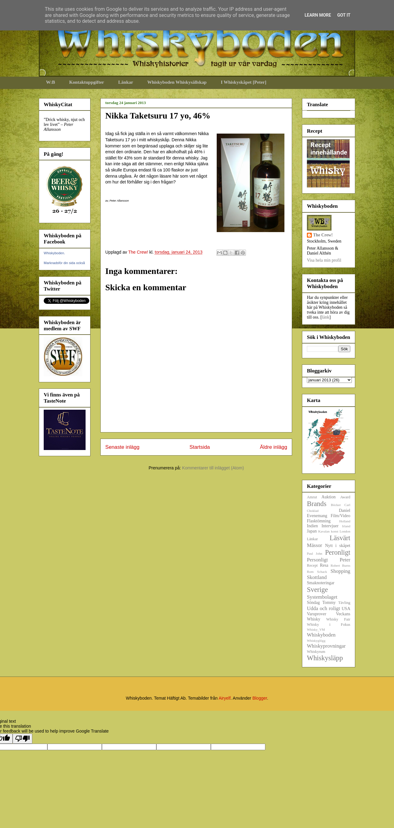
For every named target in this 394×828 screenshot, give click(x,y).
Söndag (313, 602)
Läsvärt (340, 538)
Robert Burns (340, 565)
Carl (347, 505)
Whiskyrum (316, 651)
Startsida (200, 447)
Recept (312, 565)
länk (325, 317)
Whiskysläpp (325, 658)
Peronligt (337, 552)
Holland (344, 521)
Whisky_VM (316, 629)
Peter (345, 560)
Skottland (317, 577)
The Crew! (323, 235)
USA (346, 608)
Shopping (340, 571)
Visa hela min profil (324, 260)
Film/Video (340, 515)
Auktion (328, 497)
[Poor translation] (22, 739)
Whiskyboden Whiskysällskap (177, 82)
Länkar (125, 82)
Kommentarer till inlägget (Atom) (213, 467)
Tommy (329, 602)
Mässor (314, 545)
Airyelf (225, 698)
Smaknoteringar (320, 583)
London (345, 531)
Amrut (312, 497)
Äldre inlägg (273, 447)
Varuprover (316, 614)
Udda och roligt (323, 608)
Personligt (317, 560)
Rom (310, 571)
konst (334, 531)
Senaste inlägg (122, 447)
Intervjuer (329, 526)
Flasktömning (319, 521)
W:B (50, 82)
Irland (346, 526)
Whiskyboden (321, 635)
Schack (322, 571)
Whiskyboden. (54, 253)
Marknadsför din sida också (64, 263)
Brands (316, 504)
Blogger (259, 698)
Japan (312, 531)
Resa (324, 565)
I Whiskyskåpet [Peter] (243, 82)
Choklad (313, 510)
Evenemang (317, 515)
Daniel (344, 510)
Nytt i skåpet (337, 545)
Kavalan (324, 531)
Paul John (314, 553)
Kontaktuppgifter (86, 82)
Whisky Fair (338, 619)
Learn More (317, 15)
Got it (343, 15)
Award (345, 497)
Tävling (344, 603)
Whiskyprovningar (326, 646)
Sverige (317, 589)
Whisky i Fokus (328, 624)
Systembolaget (322, 597)
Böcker (336, 505)
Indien (312, 526)
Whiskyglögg (316, 640)
